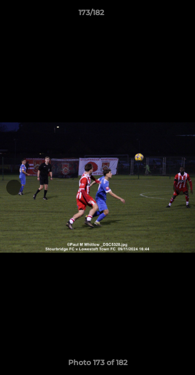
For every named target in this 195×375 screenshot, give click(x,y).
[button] (157, 15)
